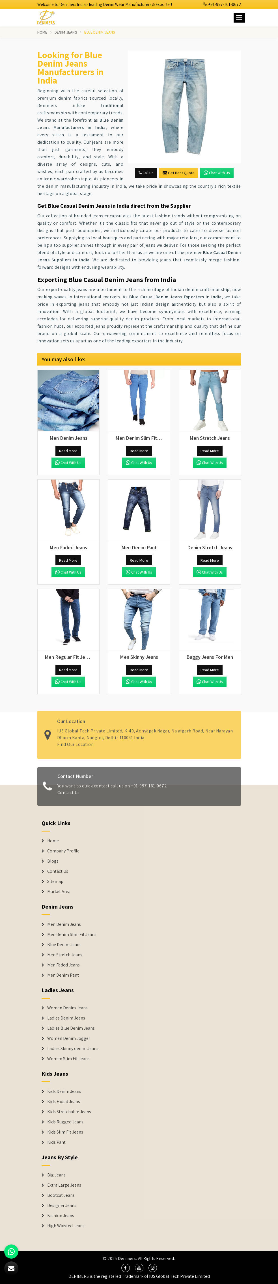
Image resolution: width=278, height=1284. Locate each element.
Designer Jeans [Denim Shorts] (61, 1205)
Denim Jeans (66, 32)
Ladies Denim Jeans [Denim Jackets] (66, 1018)
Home (42, 32)
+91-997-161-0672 (222, 4)
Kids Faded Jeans (63, 1101)
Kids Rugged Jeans (65, 1122)
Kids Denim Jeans (64, 1091)
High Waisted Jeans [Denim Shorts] (66, 1226)
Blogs (53, 861)
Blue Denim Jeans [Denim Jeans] (64, 944)
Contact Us (68, 795)
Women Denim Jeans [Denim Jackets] (67, 1008)
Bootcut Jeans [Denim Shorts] (61, 1195)
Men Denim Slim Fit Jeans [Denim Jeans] (71, 934)
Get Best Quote (179, 172)
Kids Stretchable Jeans (69, 1112)
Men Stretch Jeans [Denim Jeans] (64, 955)
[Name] (239, 18)
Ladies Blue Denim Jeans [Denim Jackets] (71, 1028)
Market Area (58, 891)
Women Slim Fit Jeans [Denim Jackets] (68, 1058)
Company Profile (63, 851)
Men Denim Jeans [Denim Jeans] (64, 924)
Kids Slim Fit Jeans (65, 1132)
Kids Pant (56, 1142)
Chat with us (217, 172)
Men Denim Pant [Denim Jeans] (63, 975)
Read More (68, 450)
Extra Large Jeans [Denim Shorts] (64, 1185)
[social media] (125, 1268)
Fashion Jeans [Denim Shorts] (60, 1215)
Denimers (127, 1258)
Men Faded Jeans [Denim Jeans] (63, 965)
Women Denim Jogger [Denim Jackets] (68, 1038)
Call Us (146, 172)
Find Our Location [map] (75, 742)
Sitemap (55, 881)
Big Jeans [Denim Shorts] (56, 1175)
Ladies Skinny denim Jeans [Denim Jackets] (72, 1048)
